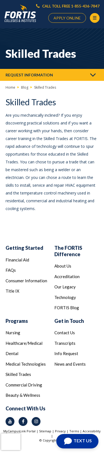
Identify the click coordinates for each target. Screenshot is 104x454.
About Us (62, 265)
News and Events (70, 363)
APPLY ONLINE (67, 18)
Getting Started (24, 248)
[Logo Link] (20, 13)
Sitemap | (47, 431)
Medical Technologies (26, 363)
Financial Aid (17, 259)
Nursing (13, 332)
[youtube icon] (10, 421)
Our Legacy (65, 286)
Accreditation (67, 276)
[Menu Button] (95, 18)
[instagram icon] (36, 421)
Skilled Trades (18, 374)
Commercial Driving (24, 384)
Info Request (66, 353)
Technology (65, 297)
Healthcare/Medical (24, 343)
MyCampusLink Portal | (21, 431)
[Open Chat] (77, 441)
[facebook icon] (23, 421)
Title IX (12, 290)
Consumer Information (26, 280)
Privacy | (62, 431)
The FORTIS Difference (68, 251)
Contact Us (64, 332)
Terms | (76, 431)
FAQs (11, 270)
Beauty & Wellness (23, 395)
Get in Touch (69, 321)
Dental (12, 353)
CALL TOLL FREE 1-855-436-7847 (68, 6)
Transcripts (64, 343)
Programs (17, 321)
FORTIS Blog (66, 307)
